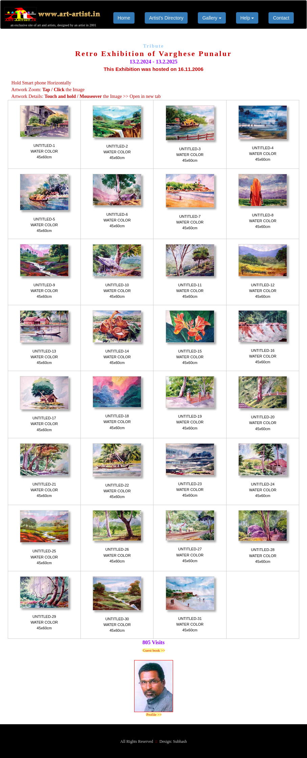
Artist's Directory (166, 18)
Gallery (211, 18)
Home (124, 18)
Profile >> (153, 714)
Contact (281, 18)
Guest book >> (153, 650)
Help (247, 18)
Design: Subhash (173, 741)
